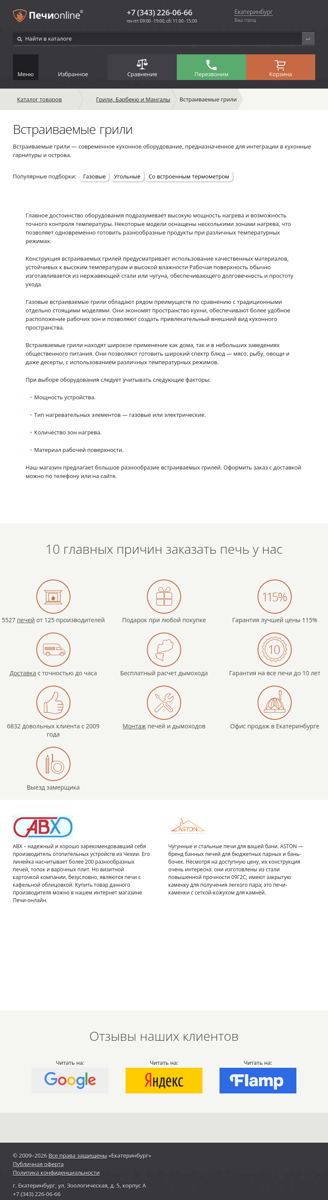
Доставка (22, 673)
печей (26, 620)
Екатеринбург (253, 12)
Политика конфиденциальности (56, 1172)
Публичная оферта (38, 1164)
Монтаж (134, 726)
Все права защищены (78, 1155)
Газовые (94, 176)
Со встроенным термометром (189, 176)
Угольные (127, 176)
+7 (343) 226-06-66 (160, 12)
